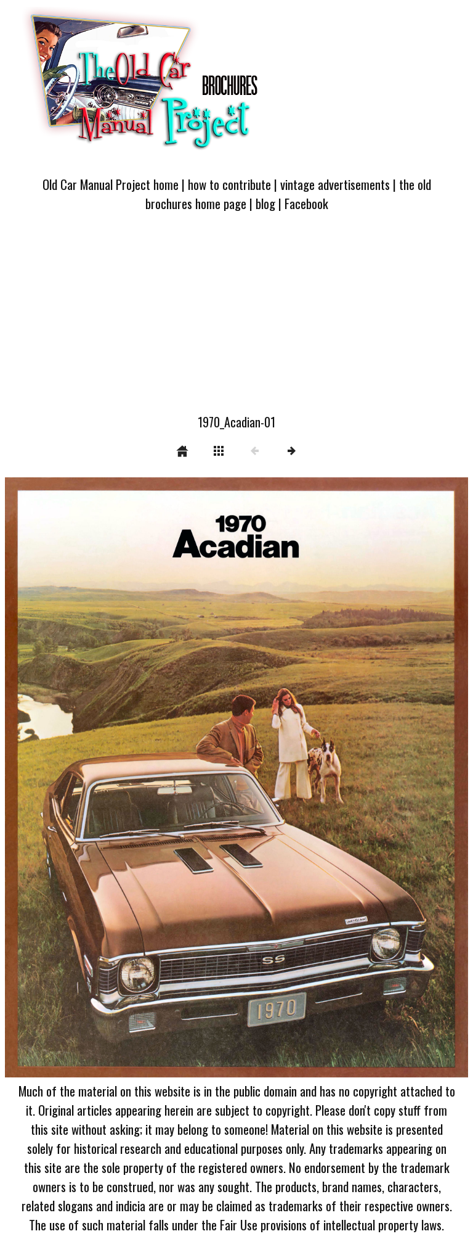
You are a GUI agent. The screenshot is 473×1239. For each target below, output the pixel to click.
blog (265, 203)
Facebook (306, 203)
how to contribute (229, 184)
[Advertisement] (236, 320)
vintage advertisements (335, 184)
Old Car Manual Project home (110, 184)
